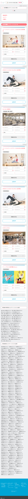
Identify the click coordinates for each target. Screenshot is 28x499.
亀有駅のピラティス (19, 458)
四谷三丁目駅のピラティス (12, 381)
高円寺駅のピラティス (18, 354)
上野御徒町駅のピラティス (12, 468)
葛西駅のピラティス (17, 469)
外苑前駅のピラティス (13, 364)
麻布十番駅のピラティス (20, 380)
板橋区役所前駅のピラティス (5, 421)
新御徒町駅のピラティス (19, 436)
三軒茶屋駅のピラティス (12, 359)
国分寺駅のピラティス (11, 396)
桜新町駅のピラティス (11, 436)
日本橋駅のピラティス (13, 429)
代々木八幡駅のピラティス (21, 348)
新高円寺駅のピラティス (4, 356)
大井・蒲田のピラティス (4, 326)
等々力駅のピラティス (4, 410)
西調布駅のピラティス (12, 420)
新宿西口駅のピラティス (21, 351)
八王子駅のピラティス (4, 397)
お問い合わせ (24, 486)
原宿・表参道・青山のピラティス (18, 315)
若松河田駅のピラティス (18, 397)
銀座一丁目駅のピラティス (12, 362)
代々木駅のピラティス (13, 348)
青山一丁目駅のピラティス (5, 364)
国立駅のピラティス (18, 396)
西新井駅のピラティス (17, 437)
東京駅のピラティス (4, 461)
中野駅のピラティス (4, 354)
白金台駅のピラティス (12, 426)
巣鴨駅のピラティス (4, 434)
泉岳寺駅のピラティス (11, 444)
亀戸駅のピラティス (4, 428)
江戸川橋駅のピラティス (13, 447)
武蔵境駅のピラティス (17, 434)
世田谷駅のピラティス (18, 413)
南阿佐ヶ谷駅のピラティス (13, 356)
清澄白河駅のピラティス (4, 463)
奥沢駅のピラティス (19, 367)
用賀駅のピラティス (20, 359)
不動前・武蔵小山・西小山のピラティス (14, 339)
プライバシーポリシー (17, 486)
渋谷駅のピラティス (12, 346)
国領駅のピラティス (18, 389)
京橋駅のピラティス (4, 444)
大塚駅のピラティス (11, 423)
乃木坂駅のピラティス (4, 413)
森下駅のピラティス (20, 463)
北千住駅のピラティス (19, 372)
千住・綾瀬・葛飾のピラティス (17, 321)
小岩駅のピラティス (18, 460)
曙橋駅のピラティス (19, 466)
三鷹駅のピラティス (4, 391)
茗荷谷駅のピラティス (12, 405)
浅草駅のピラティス (4, 431)
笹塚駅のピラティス (11, 412)
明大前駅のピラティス (4, 442)
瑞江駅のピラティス (21, 421)
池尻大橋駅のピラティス (4, 404)
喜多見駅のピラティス (17, 412)
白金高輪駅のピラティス (18, 388)
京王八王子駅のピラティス (20, 405)
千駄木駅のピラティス (12, 402)
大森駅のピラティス (11, 378)
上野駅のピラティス (4, 386)
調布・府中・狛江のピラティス (15, 323)
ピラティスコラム (10, 487)
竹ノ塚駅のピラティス (18, 423)
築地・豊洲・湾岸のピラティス (5, 329)
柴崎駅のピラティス (19, 402)
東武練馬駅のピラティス (13, 439)
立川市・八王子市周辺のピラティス (6, 321)
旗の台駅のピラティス (11, 407)
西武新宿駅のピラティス (12, 455)
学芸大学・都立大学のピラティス (15, 334)
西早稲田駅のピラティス (4, 426)
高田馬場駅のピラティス (12, 375)
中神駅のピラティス (13, 418)
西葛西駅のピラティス (19, 410)
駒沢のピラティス (20, 337)
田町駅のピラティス (11, 370)
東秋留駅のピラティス (11, 391)
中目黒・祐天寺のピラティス (5, 334)
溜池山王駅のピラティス (4, 452)
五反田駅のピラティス (19, 381)
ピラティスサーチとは (10, 486)
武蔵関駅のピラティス (19, 420)
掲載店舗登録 (3, 486)
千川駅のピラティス (18, 391)
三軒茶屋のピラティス (13, 337)
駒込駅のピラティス (17, 370)
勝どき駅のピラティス (19, 418)
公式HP (14, 62)
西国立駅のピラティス (4, 423)
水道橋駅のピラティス (4, 468)
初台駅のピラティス (4, 450)
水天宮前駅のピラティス (4, 380)
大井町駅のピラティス (4, 389)
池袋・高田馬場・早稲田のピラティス (6, 315)
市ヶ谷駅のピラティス (19, 452)
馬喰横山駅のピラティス (11, 450)
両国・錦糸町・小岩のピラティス (6, 318)
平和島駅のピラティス (18, 386)
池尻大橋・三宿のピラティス (5, 337)
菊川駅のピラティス (13, 399)
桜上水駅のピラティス (4, 460)
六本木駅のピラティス (20, 364)
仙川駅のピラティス (11, 434)
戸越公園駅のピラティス (12, 463)
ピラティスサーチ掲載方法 (24, 485)
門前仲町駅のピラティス (4, 415)
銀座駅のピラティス (4, 362)
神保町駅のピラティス (11, 388)
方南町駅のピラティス (17, 383)
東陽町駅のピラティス (21, 404)
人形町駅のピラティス (17, 428)
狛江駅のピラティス (4, 383)
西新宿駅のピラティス (19, 445)
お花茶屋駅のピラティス (12, 458)
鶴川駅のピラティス (11, 389)
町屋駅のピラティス (4, 437)
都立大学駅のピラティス (12, 367)
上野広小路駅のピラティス (5, 429)
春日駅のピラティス (11, 471)
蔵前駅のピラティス (21, 439)
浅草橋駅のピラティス (18, 444)
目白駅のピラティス (11, 413)
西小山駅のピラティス (4, 375)
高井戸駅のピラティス (4, 458)
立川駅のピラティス (12, 372)
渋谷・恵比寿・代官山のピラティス (17, 310)
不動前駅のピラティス (22, 431)
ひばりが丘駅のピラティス (5, 447)
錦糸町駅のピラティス (20, 429)
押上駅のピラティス (4, 388)
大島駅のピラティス (11, 437)
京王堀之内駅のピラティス (5, 418)
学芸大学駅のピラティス (4, 346)
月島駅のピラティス (19, 394)
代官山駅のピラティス (4, 351)
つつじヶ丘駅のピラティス (13, 404)
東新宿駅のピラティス (19, 442)
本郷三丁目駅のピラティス (5, 399)
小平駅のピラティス (4, 412)
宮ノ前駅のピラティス (19, 407)
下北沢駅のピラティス (12, 380)
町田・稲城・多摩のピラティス (16, 318)
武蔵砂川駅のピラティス (4, 420)
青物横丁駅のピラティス (4, 466)
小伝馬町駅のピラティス (4, 445)
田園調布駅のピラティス (4, 405)
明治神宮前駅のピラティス (20, 415)
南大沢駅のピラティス (4, 471)
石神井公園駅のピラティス (20, 399)
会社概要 (16, 487)
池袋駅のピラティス (19, 362)
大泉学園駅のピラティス (20, 375)
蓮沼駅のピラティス (11, 397)
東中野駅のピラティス (11, 354)
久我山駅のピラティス (12, 466)
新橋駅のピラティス (20, 455)
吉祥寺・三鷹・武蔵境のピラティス (6, 313)
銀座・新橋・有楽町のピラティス (17, 313)
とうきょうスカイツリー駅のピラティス (7, 469)
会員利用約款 (17, 484)
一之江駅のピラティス (4, 407)
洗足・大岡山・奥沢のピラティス (6, 340)
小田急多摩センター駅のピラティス (13, 431)
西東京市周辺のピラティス (14, 331)
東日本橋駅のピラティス (20, 426)
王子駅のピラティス (11, 428)
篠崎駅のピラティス (4, 474)
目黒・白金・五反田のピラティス (6, 310)
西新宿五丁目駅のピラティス (12, 351)
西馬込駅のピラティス (13, 421)
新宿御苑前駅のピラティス (5, 453)
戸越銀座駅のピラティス (4, 402)
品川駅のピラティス (11, 474)
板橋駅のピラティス (11, 461)
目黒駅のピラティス (4, 381)
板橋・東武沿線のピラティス (5, 323)
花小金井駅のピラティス (4, 455)
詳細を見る (14, 58)
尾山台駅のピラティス (12, 415)
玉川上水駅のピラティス (18, 471)
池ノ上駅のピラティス (12, 445)
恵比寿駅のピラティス (19, 346)
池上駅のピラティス (11, 460)
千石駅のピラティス (11, 383)
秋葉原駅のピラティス (4, 378)
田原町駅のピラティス (17, 461)
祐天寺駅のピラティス (4, 367)
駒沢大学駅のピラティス (4, 359)
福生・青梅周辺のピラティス (5, 331)
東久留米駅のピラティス (12, 394)
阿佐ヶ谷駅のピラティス (21, 356)
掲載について (2, 498)
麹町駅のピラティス (20, 453)
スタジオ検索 (3, 485)
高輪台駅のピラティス (13, 453)
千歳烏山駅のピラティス (4, 372)
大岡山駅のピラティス (4, 436)
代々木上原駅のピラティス (5, 348)
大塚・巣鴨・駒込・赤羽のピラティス (16, 329)
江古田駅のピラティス (11, 386)
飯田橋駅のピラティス (18, 378)
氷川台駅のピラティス (11, 442)
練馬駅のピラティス (4, 396)
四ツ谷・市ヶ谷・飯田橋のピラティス (14, 326)
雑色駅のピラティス (19, 450)
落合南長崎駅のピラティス (5, 439)
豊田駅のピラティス (12, 452)
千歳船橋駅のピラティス (12, 410)
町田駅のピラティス (4, 370)
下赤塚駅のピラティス (4, 394)
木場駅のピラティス (21, 447)
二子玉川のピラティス (4, 339)
